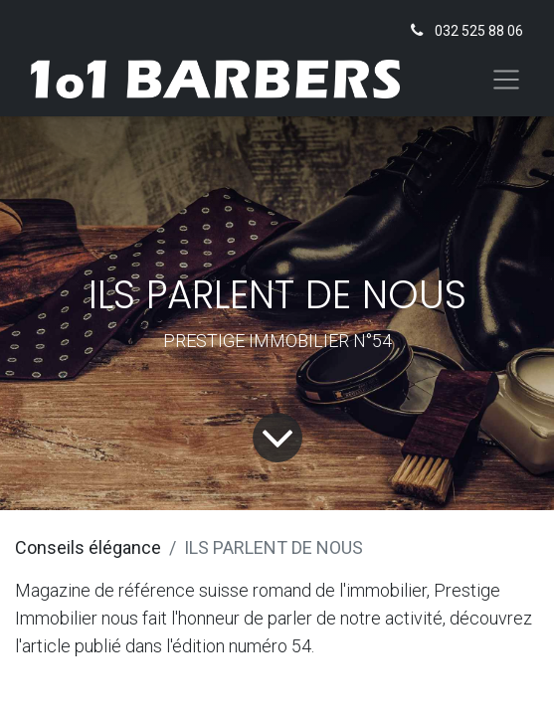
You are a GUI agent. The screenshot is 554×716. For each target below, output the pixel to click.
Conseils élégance (88, 547)
